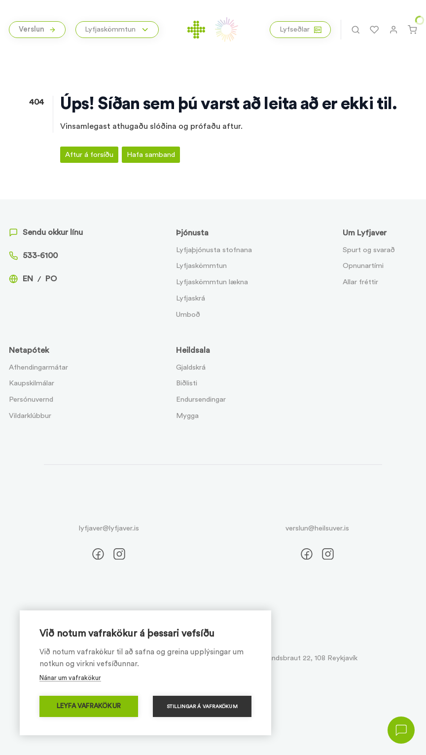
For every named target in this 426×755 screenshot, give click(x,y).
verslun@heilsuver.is (317, 528)
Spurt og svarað (369, 250)
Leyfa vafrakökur (89, 706)
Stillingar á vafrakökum (202, 706)
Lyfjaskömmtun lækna (212, 282)
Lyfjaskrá (190, 298)
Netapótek (29, 350)
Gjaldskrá (191, 367)
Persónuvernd (31, 399)
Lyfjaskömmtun (201, 265)
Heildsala (193, 350)
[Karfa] (412, 29)
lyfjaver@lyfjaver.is (109, 528)
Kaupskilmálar (31, 383)
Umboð (188, 314)
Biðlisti (186, 383)
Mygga (187, 415)
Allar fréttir (360, 282)
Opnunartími (363, 265)
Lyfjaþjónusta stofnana (214, 250)
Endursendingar (201, 399)
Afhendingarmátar (38, 367)
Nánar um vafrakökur (70, 678)
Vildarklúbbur (30, 415)
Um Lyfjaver (365, 233)
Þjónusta (192, 233)
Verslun (37, 29)
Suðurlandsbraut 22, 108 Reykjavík (302, 658)
